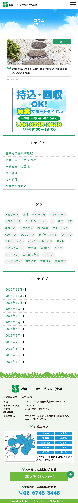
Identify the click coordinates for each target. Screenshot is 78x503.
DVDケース (27, 234)
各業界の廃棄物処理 (19, 153)
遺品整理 (12, 173)
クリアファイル (14, 241)
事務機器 (60, 261)
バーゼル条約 (13, 261)
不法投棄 (30, 261)
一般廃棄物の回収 (18, 166)
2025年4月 (13, 342)
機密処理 (12, 179)
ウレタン (66, 234)
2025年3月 (13, 348)
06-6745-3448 (41, 493)
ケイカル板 (39, 214)
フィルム (48, 254)
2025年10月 (14, 302)
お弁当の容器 (31, 254)
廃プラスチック (48, 234)
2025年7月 (13, 322)
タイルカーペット (36, 221)
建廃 (60, 221)
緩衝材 (32, 247)
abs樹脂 (45, 247)
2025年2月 (13, 355)
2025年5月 (13, 335)
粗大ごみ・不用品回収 (21, 159)
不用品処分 (26, 227)
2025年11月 (14, 296)
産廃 (70, 221)
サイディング (60, 227)
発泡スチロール (14, 247)
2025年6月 (13, 328)
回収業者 (42, 227)
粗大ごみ (10, 227)
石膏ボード (12, 214)
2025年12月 (14, 289)
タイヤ (59, 247)
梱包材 (61, 241)
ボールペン (12, 254)
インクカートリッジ (40, 241)
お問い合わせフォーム (42, 476)
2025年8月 (13, 315)
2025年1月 (13, 361)
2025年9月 (13, 309)
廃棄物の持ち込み (18, 186)
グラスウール (13, 221)
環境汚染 (45, 261)
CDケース (11, 234)
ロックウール (58, 214)
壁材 (25, 214)
